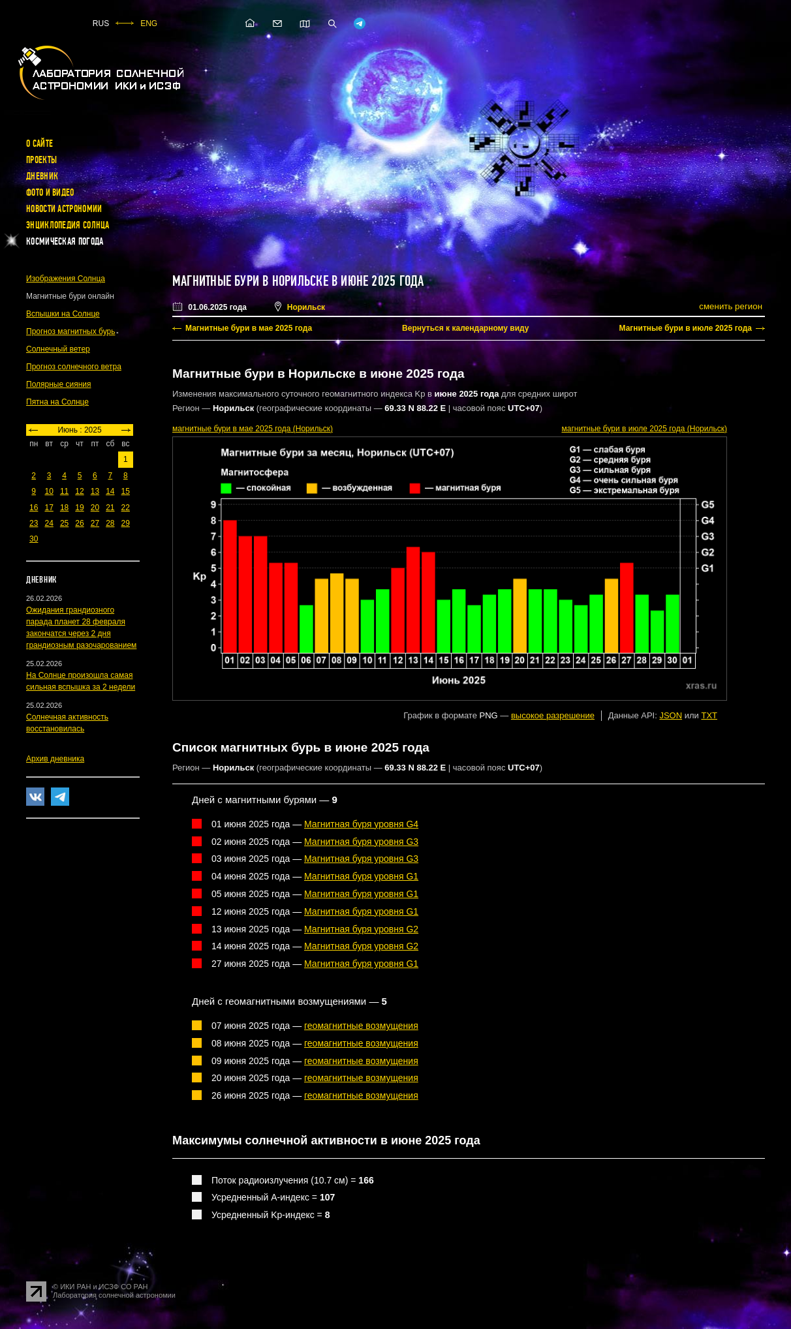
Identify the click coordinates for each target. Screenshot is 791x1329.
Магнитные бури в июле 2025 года (685, 328)
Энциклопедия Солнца (68, 225)
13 (95, 491)
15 (125, 491)
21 (110, 507)
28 (110, 523)
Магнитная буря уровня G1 (361, 876)
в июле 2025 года (644, 428)
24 (48, 523)
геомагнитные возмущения (361, 1025)
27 (95, 523)
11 (64, 491)
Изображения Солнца (65, 278)
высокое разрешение (553, 715)
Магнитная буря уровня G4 (361, 824)
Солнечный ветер (58, 349)
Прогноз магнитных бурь (70, 331)
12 (79, 491)
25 (64, 523)
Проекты (41, 160)
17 (48, 507)
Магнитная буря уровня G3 (361, 841)
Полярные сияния (58, 384)
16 (33, 507)
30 (33, 538)
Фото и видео (50, 192)
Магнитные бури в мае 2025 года (248, 328)
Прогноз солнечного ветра (73, 366)
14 (110, 491)
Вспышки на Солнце (63, 313)
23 (33, 523)
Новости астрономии (64, 209)
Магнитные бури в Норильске (250, 281)
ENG (148, 23)
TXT (709, 715)
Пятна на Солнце (57, 401)
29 (125, 523)
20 (95, 507)
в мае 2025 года (252, 428)
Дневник (42, 176)
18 (64, 507)
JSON (670, 715)
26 (79, 523)
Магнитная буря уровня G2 (361, 929)
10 (48, 491)
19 (79, 507)
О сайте (39, 143)
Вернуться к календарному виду (465, 328)
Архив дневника (55, 758)
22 (125, 507)
